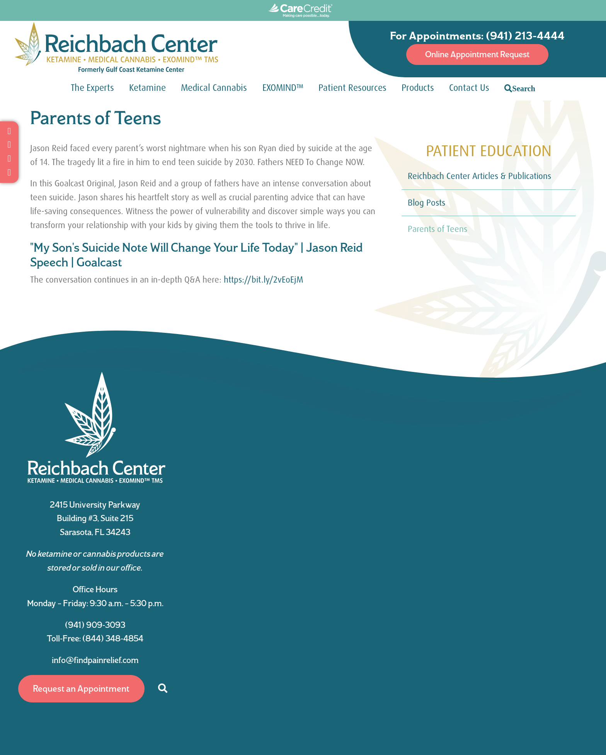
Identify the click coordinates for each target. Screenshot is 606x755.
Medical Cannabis (214, 88)
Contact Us (469, 88)
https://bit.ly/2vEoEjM (263, 279)
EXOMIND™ (282, 88)
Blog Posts (426, 202)
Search (523, 88)
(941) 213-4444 (525, 35)
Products (418, 88)
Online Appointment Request (477, 54)
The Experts (92, 88)
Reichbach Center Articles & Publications (479, 176)
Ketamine (147, 88)
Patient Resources (352, 88)
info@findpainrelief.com (95, 660)
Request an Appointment (81, 688)
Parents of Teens (437, 229)
